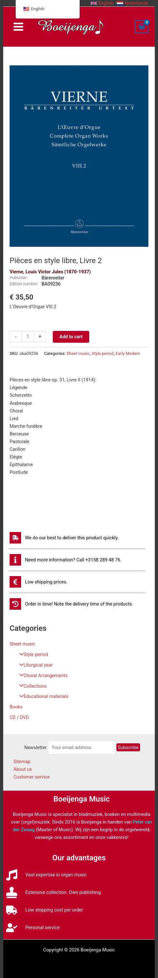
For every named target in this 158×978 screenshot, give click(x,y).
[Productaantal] (28, 336)
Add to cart (71, 337)
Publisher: (19, 277)
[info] (66, 560)
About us (22, 769)
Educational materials (42, 696)
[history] (71, 604)
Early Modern (127, 353)
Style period (32, 654)
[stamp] (53, 892)
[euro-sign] (38, 582)
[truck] (44, 910)
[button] (102, 3)
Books (16, 707)
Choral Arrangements (41, 675)
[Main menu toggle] (18, 26)
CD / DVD (19, 717)
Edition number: (24, 283)
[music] (46, 874)
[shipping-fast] (64, 538)
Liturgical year (34, 665)
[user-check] (32, 927)
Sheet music (22, 644)
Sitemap (22, 761)
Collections (31, 686)
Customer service (31, 777)
